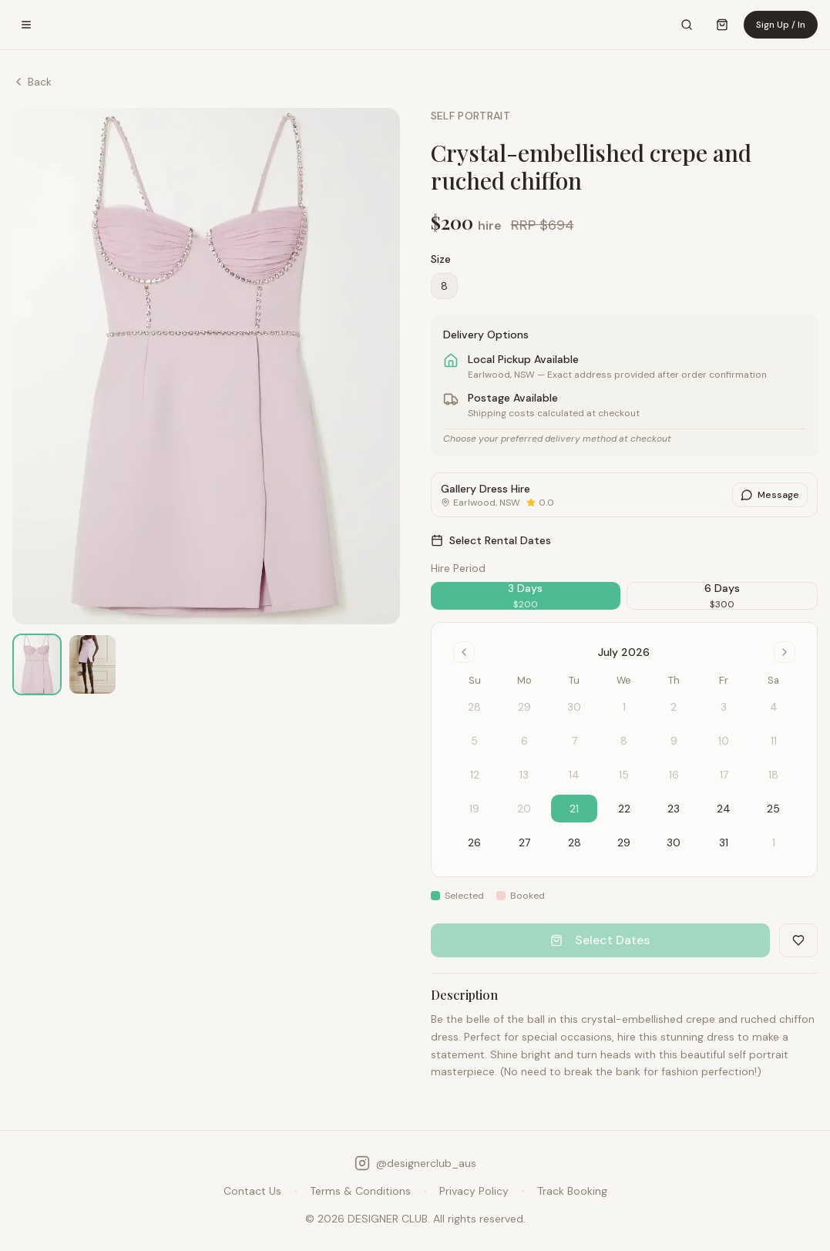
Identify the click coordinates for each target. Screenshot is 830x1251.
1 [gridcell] (773, 842)
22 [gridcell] (624, 809)
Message (770, 495)
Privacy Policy (474, 1191)
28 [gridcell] (574, 842)
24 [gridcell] (724, 809)
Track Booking (572, 1191)
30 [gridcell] (673, 842)
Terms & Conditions (360, 1191)
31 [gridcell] (723, 842)
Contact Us (252, 1191)
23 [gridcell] (673, 809)
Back (32, 82)
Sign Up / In (780, 24)
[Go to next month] (784, 652)
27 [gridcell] (524, 842)
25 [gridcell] (773, 809)
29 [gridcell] (623, 842)
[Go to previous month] (464, 652)
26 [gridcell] (474, 842)
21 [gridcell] (574, 809)
